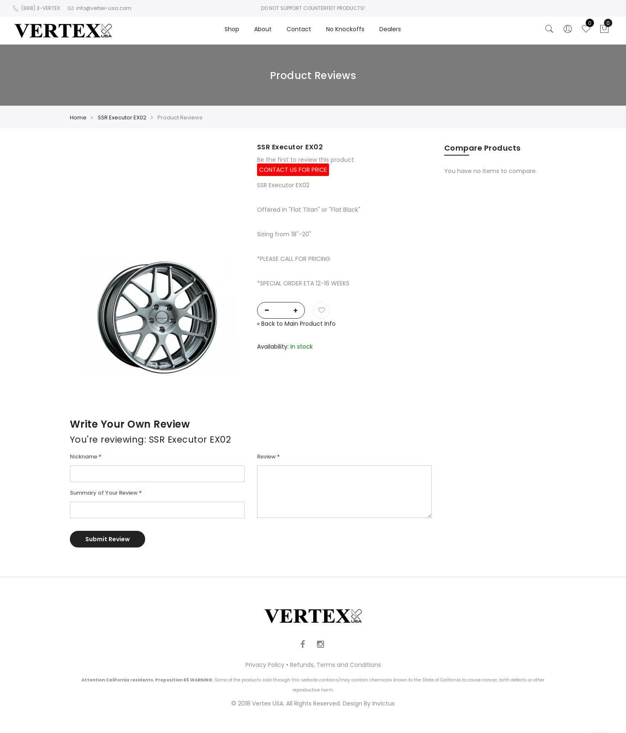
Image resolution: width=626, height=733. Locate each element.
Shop (232, 29)
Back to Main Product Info (296, 323)
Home (78, 117)
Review (266, 457)
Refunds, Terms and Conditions (335, 665)
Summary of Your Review (104, 493)
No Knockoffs (345, 29)
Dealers (390, 29)
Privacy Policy (265, 665)
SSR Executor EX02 (122, 117)
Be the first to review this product (305, 160)
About (263, 29)
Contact (299, 29)
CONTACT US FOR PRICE (293, 170)
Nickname (83, 457)
